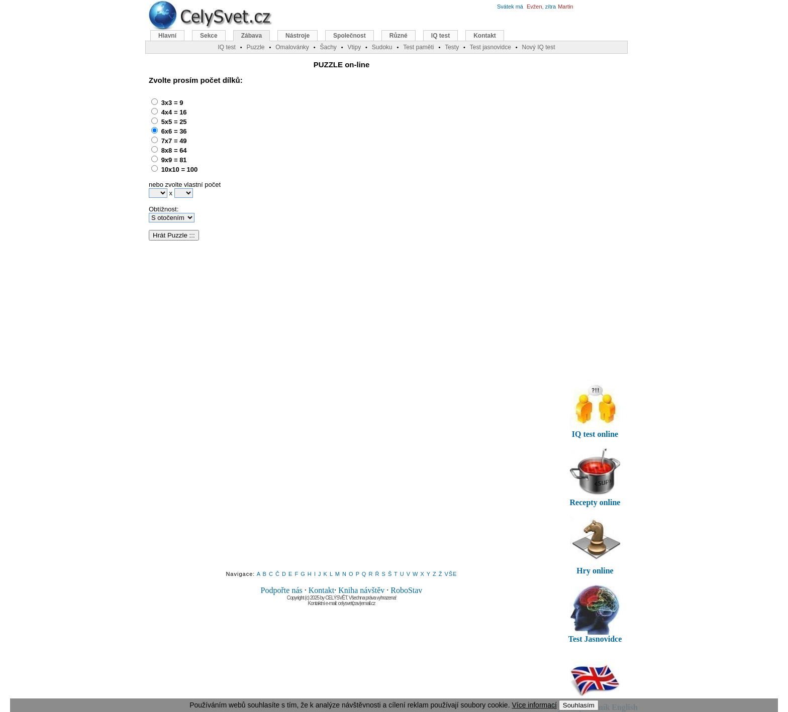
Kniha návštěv (361, 590)
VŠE (451, 574)
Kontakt (322, 590)
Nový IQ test (538, 47)
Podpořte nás (282, 590)
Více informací (534, 705)
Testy (452, 47)
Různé (398, 35)
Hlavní (167, 35)
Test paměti (418, 47)
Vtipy (354, 47)
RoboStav (406, 590)
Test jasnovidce (490, 47)
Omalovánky (292, 47)
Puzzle (255, 47)
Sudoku (382, 47)
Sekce (209, 35)
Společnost (349, 35)
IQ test (440, 35)
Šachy (328, 47)
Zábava (251, 35)
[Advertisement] (329, 158)
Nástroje (297, 35)
